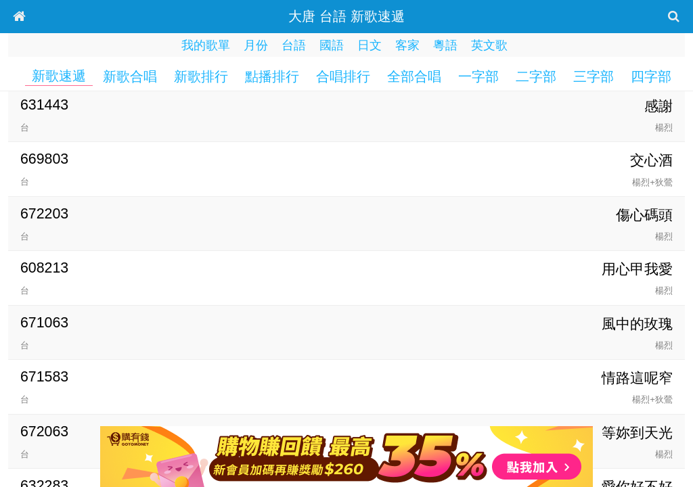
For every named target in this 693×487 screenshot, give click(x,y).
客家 (407, 45)
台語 (294, 45)
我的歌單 (205, 45)
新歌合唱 (130, 76)
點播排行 (272, 76)
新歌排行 (201, 76)
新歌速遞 (59, 75)
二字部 (536, 76)
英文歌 (489, 45)
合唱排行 (343, 76)
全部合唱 (414, 76)
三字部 (593, 76)
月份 (256, 45)
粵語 (445, 45)
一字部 (478, 76)
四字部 (651, 76)
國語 (331, 45)
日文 (369, 45)
